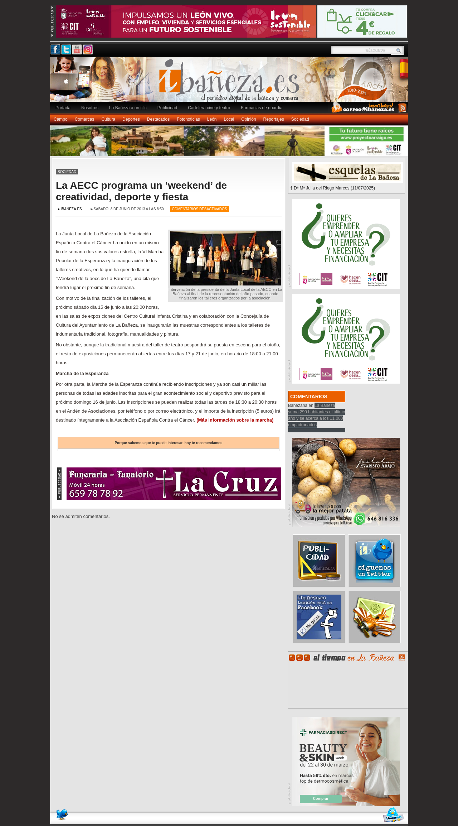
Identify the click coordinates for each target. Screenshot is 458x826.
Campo (61, 119)
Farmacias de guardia (261, 107)
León (212, 119)
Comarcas (84, 119)
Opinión (248, 119)
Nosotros (89, 107)
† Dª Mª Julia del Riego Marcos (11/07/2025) (332, 188)
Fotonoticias (188, 119)
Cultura (108, 119)
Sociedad (300, 119)
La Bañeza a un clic (128, 107)
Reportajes (273, 119)
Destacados (158, 119)
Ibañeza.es (231, 83)
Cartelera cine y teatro (209, 107)
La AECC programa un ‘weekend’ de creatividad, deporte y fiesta (141, 191)
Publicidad (167, 107)
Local (229, 119)
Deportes (131, 119)
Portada (62, 107)
